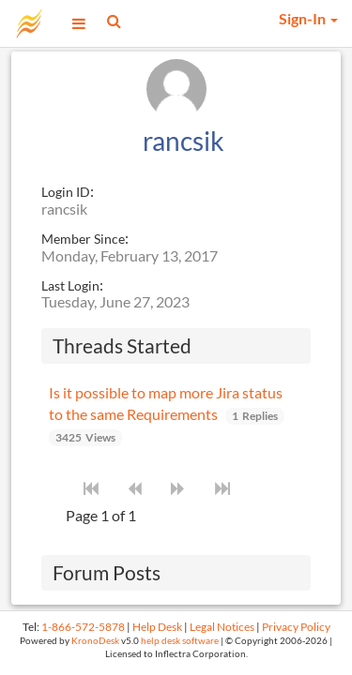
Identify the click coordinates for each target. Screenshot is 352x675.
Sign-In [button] (308, 18)
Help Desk (157, 627)
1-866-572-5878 (83, 627)
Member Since (83, 239)
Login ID (65, 192)
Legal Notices (222, 627)
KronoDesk (95, 641)
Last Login (70, 285)
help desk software (180, 641)
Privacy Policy (296, 627)
